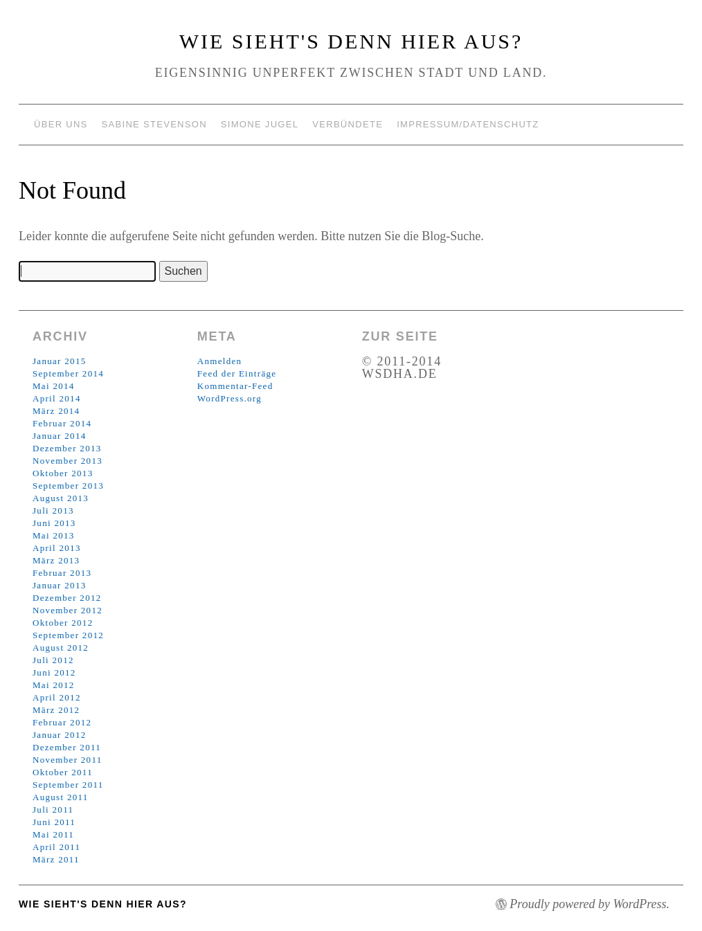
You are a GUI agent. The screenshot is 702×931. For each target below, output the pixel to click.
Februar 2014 (62, 423)
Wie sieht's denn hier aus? (351, 41)
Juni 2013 (54, 523)
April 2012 (57, 697)
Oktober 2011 (63, 772)
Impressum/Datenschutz (468, 124)
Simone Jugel (259, 124)
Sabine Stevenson (154, 124)
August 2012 (61, 647)
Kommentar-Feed (235, 386)
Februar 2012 (62, 722)
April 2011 (56, 847)
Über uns (61, 124)
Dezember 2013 (67, 448)
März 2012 (56, 710)
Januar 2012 (59, 735)
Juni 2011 (54, 822)
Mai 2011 (53, 834)
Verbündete (347, 124)
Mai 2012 (54, 685)
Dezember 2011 (67, 747)
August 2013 (61, 498)
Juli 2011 (53, 809)
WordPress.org (229, 398)
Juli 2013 (53, 510)
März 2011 (56, 859)
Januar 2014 (59, 436)
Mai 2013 (54, 535)
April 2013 (57, 548)
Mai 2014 (54, 386)
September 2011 (68, 784)
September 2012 (68, 635)
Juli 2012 (53, 660)
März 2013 (56, 560)
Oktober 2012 (63, 622)
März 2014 (56, 411)
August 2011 (61, 797)
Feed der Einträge (237, 373)
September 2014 (68, 373)
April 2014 (57, 398)
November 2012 (67, 610)
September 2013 (68, 485)
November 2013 (67, 460)
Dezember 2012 (67, 598)
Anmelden (219, 361)
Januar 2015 (59, 361)
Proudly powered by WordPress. (589, 904)
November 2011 (67, 759)
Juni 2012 (54, 672)
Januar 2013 (59, 585)
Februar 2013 (62, 573)
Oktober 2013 (63, 473)
